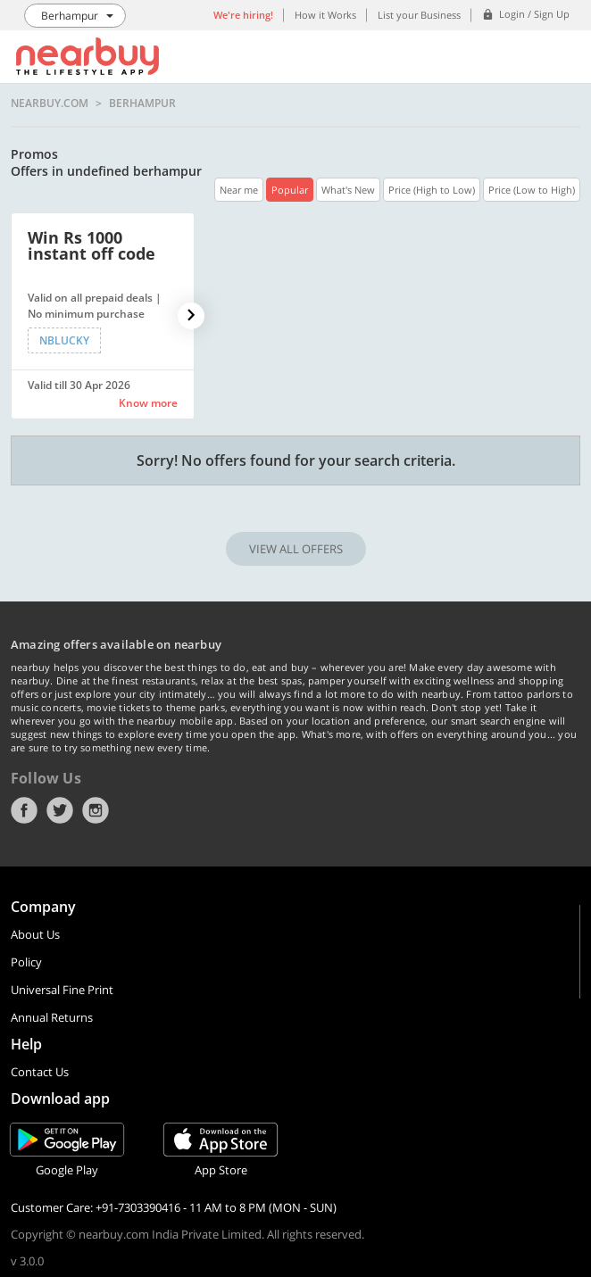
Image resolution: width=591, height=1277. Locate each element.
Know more (148, 402)
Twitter (59, 810)
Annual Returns (52, 1017)
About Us (35, 934)
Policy (26, 962)
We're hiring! (243, 14)
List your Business (419, 14)
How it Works (325, 14)
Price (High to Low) (431, 189)
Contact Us (40, 1072)
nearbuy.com (49, 103)
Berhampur (142, 103)
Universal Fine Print (62, 990)
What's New (348, 189)
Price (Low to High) (531, 189)
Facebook (24, 810)
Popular (289, 189)
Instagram (95, 810)
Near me (239, 189)
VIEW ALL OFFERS (296, 549)
